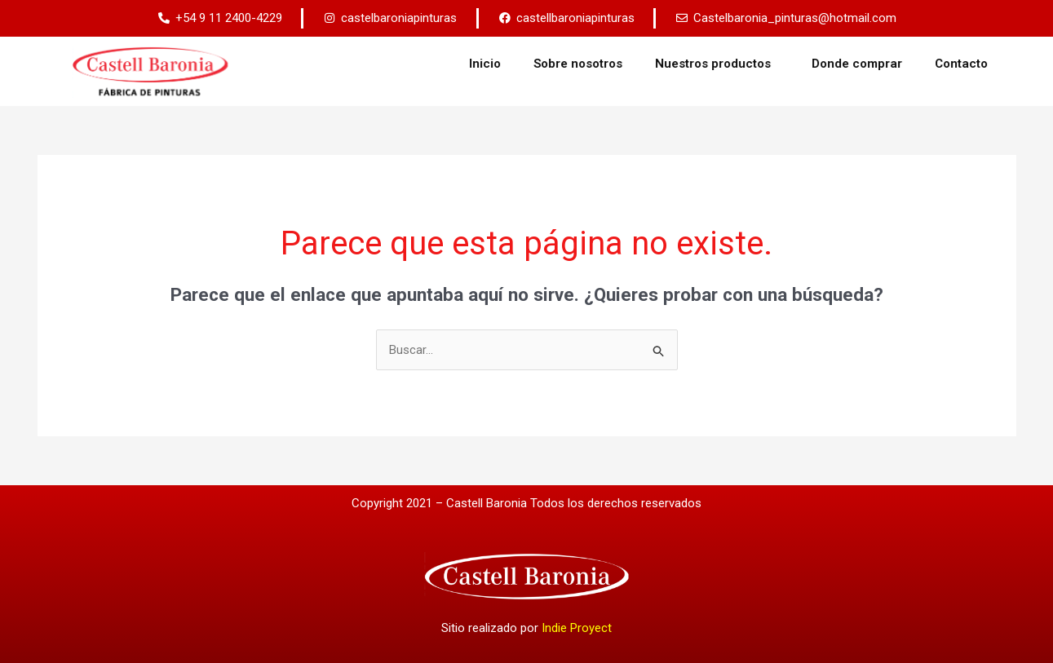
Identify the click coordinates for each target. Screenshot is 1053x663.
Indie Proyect (577, 628)
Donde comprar (902, 63)
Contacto (1006, 63)
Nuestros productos (763, 63)
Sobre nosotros (623, 63)
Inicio (530, 63)
